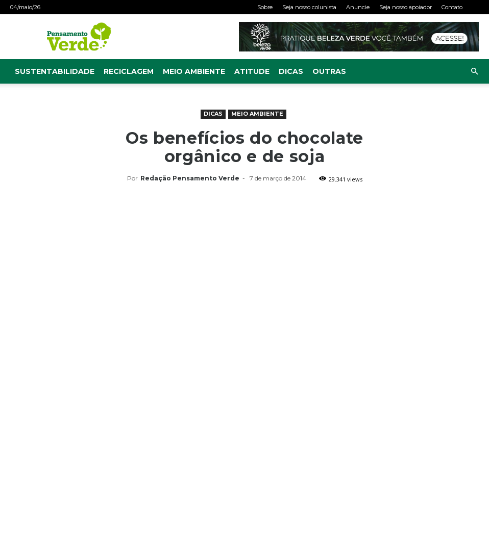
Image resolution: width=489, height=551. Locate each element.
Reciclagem (129, 71)
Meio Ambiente (194, 71)
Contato (452, 7)
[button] (474, 71)
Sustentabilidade (54, 71)
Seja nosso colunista (309, 7)
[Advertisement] (244, 262)
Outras (329, 71)
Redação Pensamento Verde (189, 178)
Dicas (291, 71)
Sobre (265, 7)
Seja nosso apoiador (405, 7)
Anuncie (358, 7)
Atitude (252, 71)
